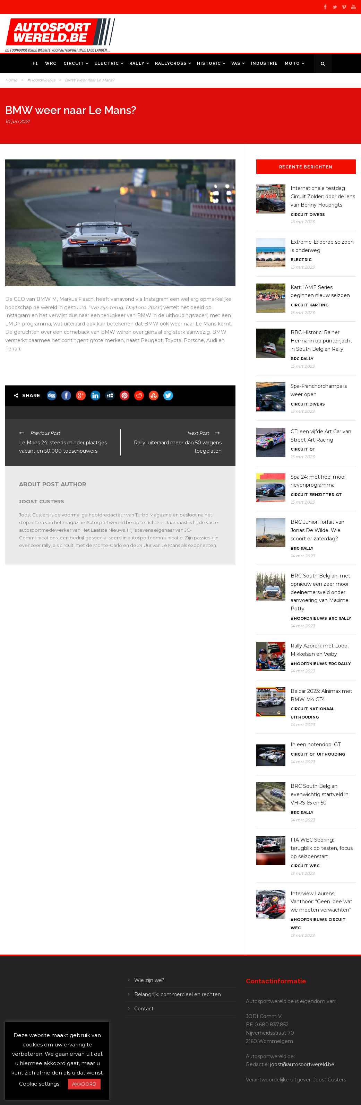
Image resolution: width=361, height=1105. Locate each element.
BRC (295, 358)
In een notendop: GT (316, 744)
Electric (106, 63)
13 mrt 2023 (303, 873)
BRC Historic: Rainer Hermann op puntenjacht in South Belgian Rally (321, 340)
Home (11, 80)
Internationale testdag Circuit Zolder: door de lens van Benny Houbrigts (323, 196)
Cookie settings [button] (39, 1083)
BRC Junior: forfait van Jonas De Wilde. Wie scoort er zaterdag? (317, 530)
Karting (318, 305)
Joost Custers (41, 501)
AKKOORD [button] (84, 1084)
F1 (35, 63)
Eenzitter (321, 494)
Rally (137, 63)
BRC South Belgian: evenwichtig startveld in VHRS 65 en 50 (320, 794)
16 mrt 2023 (303, 221)
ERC (332, 663)
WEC (314, 865)
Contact (144, 1009)
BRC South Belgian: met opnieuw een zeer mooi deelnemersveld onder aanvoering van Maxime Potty (320, 592)
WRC (51, 63)
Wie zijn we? (149, 980)
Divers (317, 214)
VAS (235, 63)
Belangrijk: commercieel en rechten (177, 994)
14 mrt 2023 (303, 555)
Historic (209, 63)
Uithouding (305, 717)
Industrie (264, 63)
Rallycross (171, 63)
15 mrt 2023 (303, 267)
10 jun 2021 (17, 121)
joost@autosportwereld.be (302, 1064)
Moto (292, 63)
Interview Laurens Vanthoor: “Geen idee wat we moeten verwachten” (321, 901)
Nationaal (321, 708)
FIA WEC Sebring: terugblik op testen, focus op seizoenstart (322, 848)
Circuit (73, 63)
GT (312, 449)
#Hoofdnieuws (41, 80)
